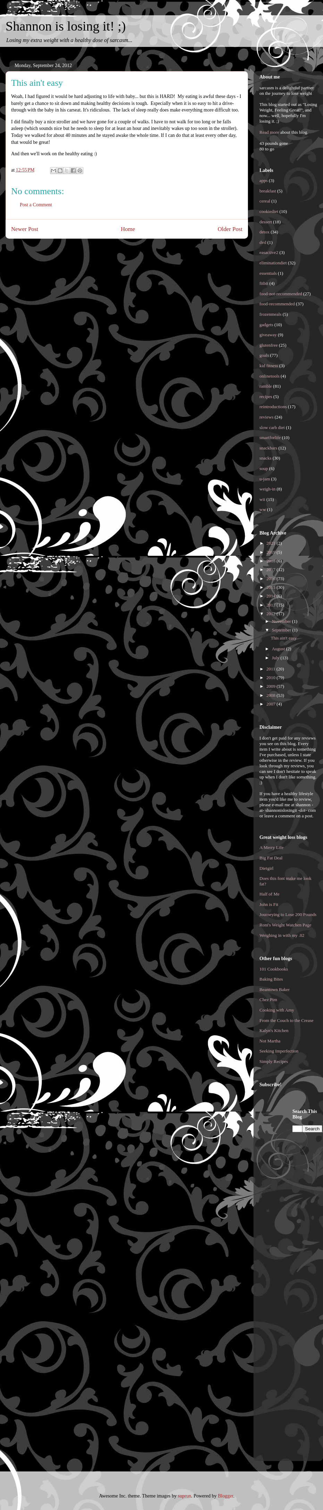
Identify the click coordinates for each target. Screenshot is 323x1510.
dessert (265, 221)
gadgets (266, 324)
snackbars (268, 448)
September (282, 630)
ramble (265, 386)
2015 (271, 587)
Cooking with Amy (276, 1010)
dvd (262, 242)
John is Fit (268, 904)
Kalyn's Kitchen (274, 1030)
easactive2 (268, 252)
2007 (271, 704)
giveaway (268, 334)
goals (264, 355)
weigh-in (267, 489)
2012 (271, 613)
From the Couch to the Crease (286, 1020)
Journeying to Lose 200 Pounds (287, 914)
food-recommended (277, 303)
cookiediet (268, 211)
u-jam (264, 478)
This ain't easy (284, 638)
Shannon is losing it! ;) (66, 26)
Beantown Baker (274, 989)
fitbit (263, 283)
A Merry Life (271, 847)
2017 (271, 569)
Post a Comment (36, 204)
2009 (271, 686)
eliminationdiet (273, 262)
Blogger (225, 1496)
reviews (266, 417)
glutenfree (268, 345)
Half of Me (269, 894)
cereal (264, 201)
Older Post (230, 229)
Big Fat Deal (270, 857)
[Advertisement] (287, 1212)
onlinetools (269, 376)
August (279, 648)
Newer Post (24, 229)
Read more (269, 132)
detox (264, 231)
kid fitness (268, 365)
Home (128, 229)
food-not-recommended (280, 293)
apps (263, 180)
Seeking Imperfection (278, 1051)
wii (262, 499)
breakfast (267, 190)
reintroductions (273, 406)
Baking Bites (271, 979)
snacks (265, 458)
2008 (271, 695)
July (276, 657)
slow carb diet (272, 427)
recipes (265, 396)
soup (263, 468)
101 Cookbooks (273, 969)
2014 (271, 596)
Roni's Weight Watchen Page (285, 924)
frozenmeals (270, 314)
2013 (271, 605)
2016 (271, 578)
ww (262, 509)
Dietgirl (266, 868)
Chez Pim (268, 999)
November (282, 621)
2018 (271, 560)
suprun (184, 1496)
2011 (271, 668)
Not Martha (269, 1040)
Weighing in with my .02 (281, 935)
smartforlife (270, 437)
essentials (268, 273)
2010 (271, 677)
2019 (271, 552)
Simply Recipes (273, 1061)
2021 (271, 543)
